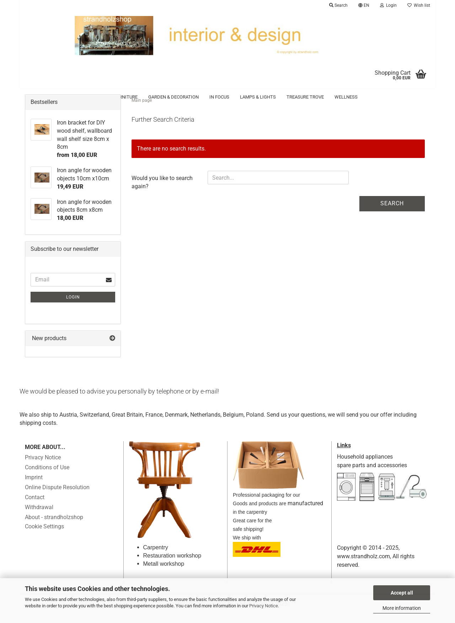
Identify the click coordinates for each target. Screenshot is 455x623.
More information (401, 608)
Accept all (402, 593)
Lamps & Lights (258, 97)
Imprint (34, 488)
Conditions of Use (47, 478)
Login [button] (388, 5)
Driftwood (89, 97)
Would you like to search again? (162, 192)
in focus (219, 97)
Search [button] (338, 5)
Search (392, 214)
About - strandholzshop (54, 527)
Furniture (126, 97)
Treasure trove (305, 97)
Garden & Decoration (173, 97)
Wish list (418, 5)
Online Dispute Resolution (57, 498)
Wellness (346, 97)
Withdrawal (39, 517)
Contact (34, 508)
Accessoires (51, 97)
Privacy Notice (263, 605)
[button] (364, 5)
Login (73, 307)
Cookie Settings (44, 537)
